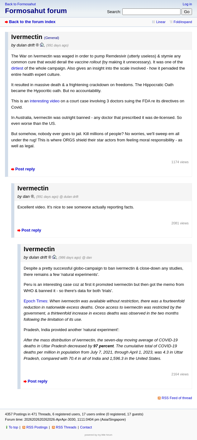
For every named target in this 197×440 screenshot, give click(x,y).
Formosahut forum (36, 11)
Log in (187, 4)
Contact (86, 427)
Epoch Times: (36, 301)
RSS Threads (66, 427)
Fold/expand (183, 22)
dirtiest (17, 68)
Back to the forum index (32, 21)
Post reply (25, 169)
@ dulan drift (68, 196)
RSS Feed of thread (177, 398)
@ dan (87, 257)
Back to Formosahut (20, 4)
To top (13, 427)
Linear (161, 22)
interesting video (44, 101)
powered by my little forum (98, 434)
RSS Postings (37, 427)
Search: (114, 11)
